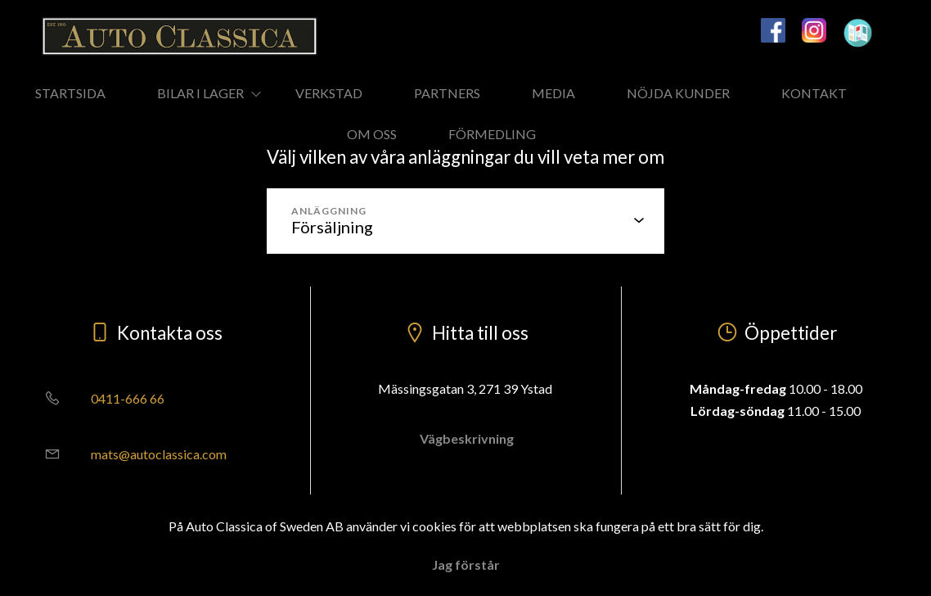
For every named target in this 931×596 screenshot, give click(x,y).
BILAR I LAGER (200, 93)
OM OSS (372, 134)
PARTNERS (447, 93)
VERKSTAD (328, 93)
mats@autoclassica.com (130, 454)
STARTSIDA (70, 93)
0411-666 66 (98, 398)
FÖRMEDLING (492, 134)
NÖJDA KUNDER (678, 93)
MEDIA (553, 93)
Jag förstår (466, 564)
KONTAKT (814, 93)
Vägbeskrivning (465, 438)
